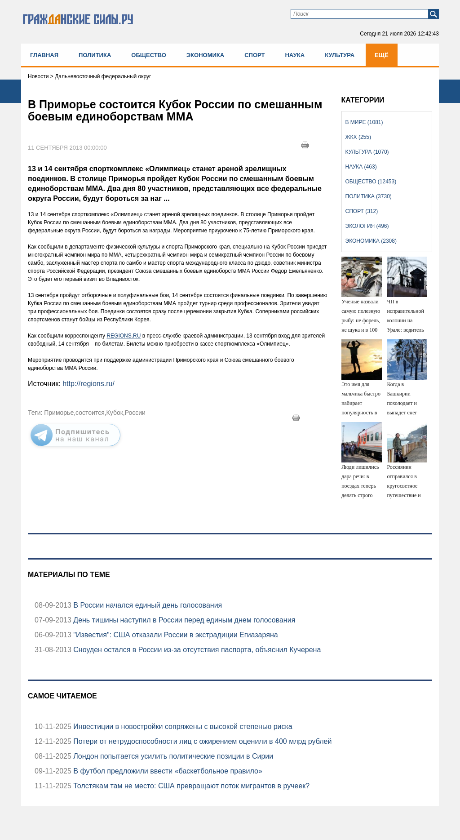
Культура (339, 55)
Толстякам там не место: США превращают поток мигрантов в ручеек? (190, 786)
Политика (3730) (368, 196)
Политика (95, 55)
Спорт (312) (361, 211)
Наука (295, 55)
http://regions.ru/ (88, 383)
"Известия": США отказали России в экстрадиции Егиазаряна (174, 635)
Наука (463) (361, 167)
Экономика (205, 55)
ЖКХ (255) (358, 137)
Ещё (382, 55)
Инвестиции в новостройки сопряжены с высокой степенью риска (181, 726)
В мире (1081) (364, 122)
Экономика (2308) (371, 241)
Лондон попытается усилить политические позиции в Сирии (172, 756)
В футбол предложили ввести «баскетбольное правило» (166, 771)
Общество (148, 55)
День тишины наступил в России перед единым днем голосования (183, 620)
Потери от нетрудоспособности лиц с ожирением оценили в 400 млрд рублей (201, 741)
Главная (44, 55)
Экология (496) (367, 226)
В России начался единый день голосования (146, 605)
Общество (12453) (371, 181)
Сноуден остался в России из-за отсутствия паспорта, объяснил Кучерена (196, 649)
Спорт (254, 55)
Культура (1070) (367, 152)
